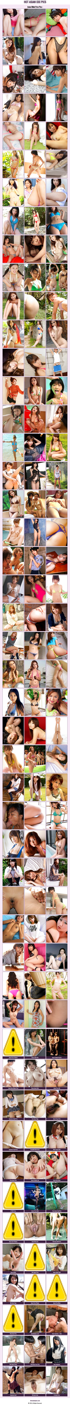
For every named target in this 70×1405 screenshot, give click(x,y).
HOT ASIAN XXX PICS (35, 2)
